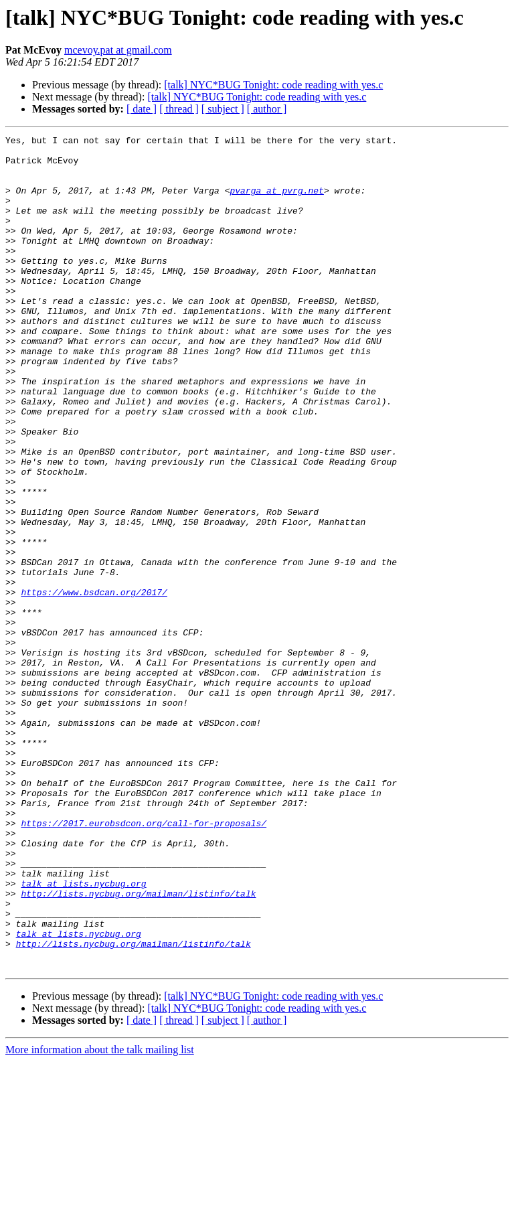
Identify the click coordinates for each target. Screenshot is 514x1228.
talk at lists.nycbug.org (83, 1034)
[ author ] (267, 108)
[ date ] (141, 108)
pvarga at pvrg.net (276, 202)
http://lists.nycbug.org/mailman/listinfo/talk (138, 1046)
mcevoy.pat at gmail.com (118, 50)
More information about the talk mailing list (99, 1216)
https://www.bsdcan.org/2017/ (94, 684)
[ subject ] (222, 108)
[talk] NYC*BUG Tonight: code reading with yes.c (273, 84)
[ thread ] (179, 108)
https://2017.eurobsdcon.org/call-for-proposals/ (143, 961)
